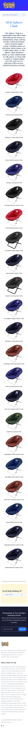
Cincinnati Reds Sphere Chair (14, 228)
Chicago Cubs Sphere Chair (14, 183)
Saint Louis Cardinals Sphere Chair (14, 500)
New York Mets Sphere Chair (14, 386)
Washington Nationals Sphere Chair (14, 364)
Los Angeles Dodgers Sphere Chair (14, 318)
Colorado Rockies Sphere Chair (14, 251)
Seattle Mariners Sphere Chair (14, 567)
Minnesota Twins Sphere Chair (14, 341)
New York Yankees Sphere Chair (14, 409)
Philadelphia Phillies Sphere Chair (14, 454)
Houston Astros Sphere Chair (14, 296)
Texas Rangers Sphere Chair (14, 522)
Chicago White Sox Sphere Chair (14, 205)
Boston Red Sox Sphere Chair (14, 160)
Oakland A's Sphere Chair (14, 432)
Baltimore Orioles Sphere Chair (14, 137)
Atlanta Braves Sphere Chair (14, 115)
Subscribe (22, 629)
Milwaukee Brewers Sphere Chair (14, 545)
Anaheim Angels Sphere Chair (14, 92)
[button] (23, 8)
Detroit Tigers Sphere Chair (14, 273)
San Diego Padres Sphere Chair (14, 477)
